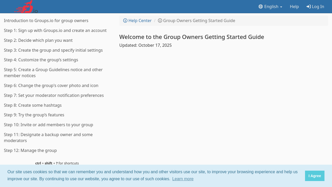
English (270, 6)
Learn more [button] (182, 179)
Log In (315, 6)
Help (294, 6)
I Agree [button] (314, 176)
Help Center (137, 20)
